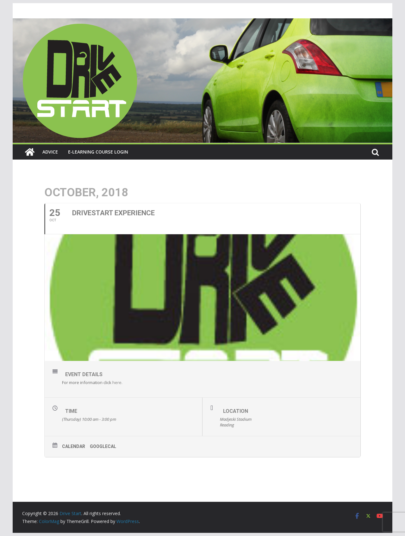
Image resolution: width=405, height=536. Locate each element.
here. (117, 382)
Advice (50, 152)
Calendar (73, 446)
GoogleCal (103, 446)
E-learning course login (98, 152)
